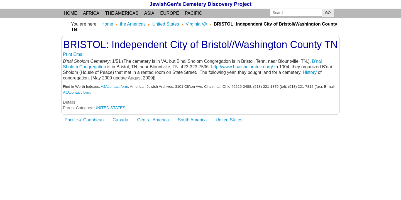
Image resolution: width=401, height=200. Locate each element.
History (310, 72)
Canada (120, 120)
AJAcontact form (114, 86)
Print (68, 54)
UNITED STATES (109, 108)
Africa (91, 13)
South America (192, 120)
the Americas (121, 13)
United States (229, 120)
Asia (149, 13)
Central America (153, 120)
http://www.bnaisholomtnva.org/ (242, 66)
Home (70, 13)
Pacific (193, 13)
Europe (169, 13)
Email (78, 54)
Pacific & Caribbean (84, 120)
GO (328, 13)
